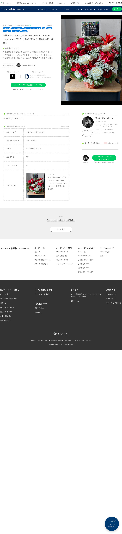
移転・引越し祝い (7, 308)
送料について (111, 299)
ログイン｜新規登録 (115, 3)
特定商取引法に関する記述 (63, 341)
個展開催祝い (5, 321)
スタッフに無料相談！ (112, 523)
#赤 (44, 28)
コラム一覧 (82, 252)
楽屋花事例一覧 (61, 256)
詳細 (29, 25)
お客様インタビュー (85, 264)
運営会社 (32, 341)
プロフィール (88, 131)
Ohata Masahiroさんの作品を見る (104, 162)
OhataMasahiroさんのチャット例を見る (28, 89)
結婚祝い (38, 313)
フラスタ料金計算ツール (42, 260)
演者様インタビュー (85, 268)
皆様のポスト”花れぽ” (85, 272)
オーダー (117, 9)
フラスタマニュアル (85, 256)
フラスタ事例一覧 (62, 252)
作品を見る (87, 136)
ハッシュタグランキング (64, 264)
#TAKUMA (7, 31)
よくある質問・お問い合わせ (94, 3)
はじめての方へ (43, 9)
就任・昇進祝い (6, 312)
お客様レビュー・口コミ (86, 260)
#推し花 (24, 31)
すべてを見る (5, 295)
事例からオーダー (40, 256)
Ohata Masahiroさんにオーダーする (28, 85)
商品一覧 (54, 9)
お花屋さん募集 (41, 341)
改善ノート (104, 256)
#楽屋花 (49, 28)
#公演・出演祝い (17, 28)
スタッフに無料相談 (113, 303)
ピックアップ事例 (62, 260)
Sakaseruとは (105, 252)
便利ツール (75, 301)
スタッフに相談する (41, 264)
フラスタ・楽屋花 (47, 3)
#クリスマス (16, 31)
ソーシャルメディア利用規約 (83, 341)
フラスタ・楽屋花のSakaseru (12, 9)
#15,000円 (7, 28)
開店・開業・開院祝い (8, 299)
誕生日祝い (39, 309)
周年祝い (3, 303)
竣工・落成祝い (6, 317)
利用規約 (51, 341)
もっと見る (61, 229)
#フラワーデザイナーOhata (32, 28)
